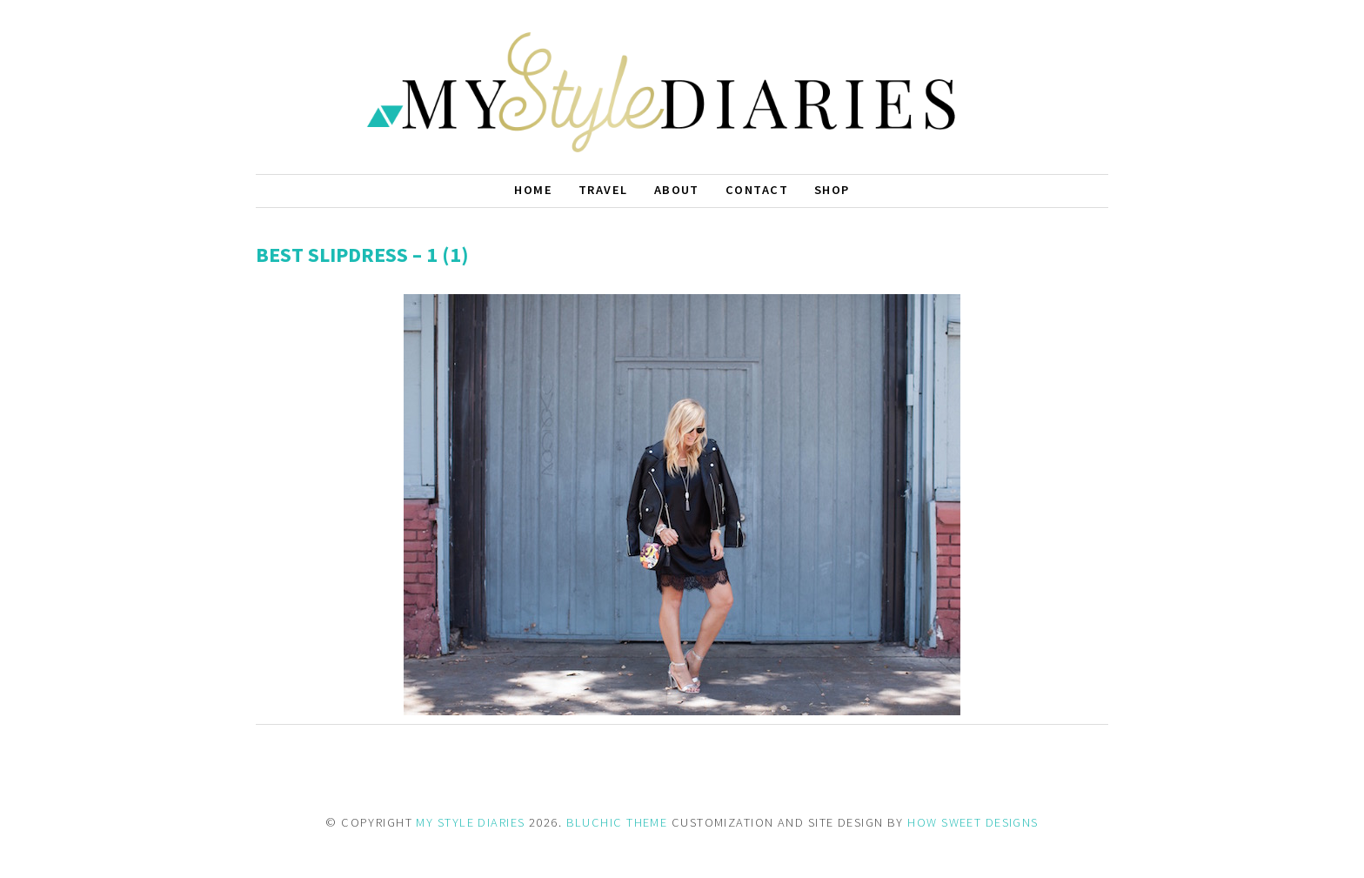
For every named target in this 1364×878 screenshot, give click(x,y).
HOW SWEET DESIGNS (972, 822)
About (676, 190)
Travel (603, 190)
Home (533, 190)
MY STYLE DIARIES (470, 822)
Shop (832, 190)
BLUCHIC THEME (617, 822)
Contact (756, 190)
